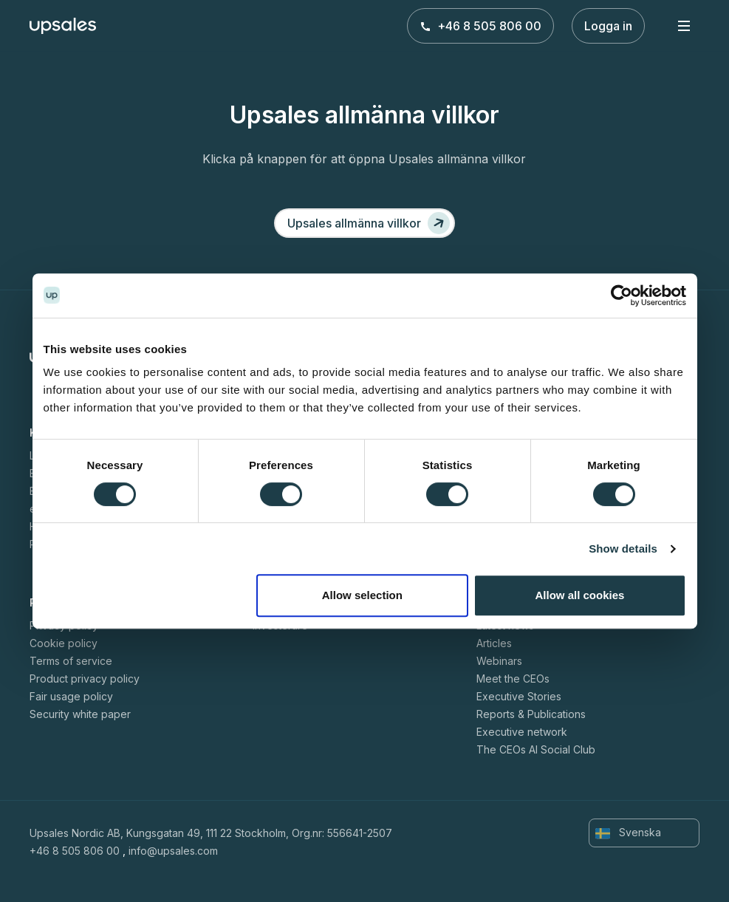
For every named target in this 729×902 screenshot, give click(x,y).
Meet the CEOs (513, 678)
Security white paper (80, 714)
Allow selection (362, 595)
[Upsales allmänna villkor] (364, 223)
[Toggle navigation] (683, 25)
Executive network (521, 731)
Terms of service (71, 661)
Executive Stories (518, 696)
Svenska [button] (628, 832)
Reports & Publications (531, 714)
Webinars (499, 661)
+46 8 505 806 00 (480, 26)
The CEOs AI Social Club (535, 749)
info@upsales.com (173, 850)
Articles (494, 643)
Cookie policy (63, 643)
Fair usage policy (71, 696)
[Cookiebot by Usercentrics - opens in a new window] (621, 295)
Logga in (608, 25)
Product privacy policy (85, 678)
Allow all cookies (580, 595)
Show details (623, 548)
